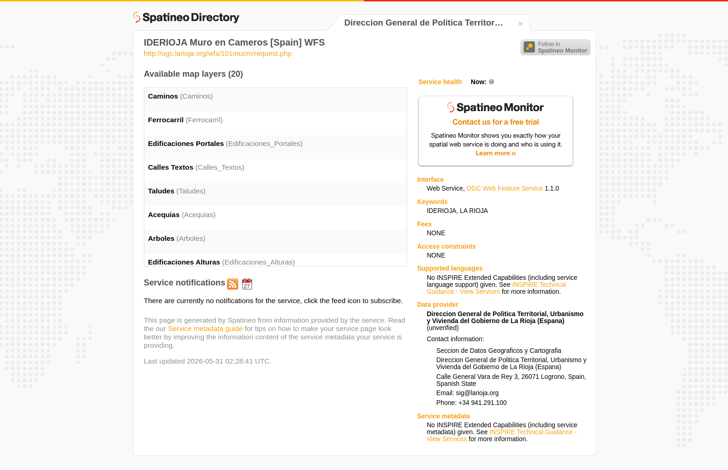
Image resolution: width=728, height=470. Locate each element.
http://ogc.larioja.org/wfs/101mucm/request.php (218, 53)
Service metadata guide (205, 328)
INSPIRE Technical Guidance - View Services (496, 288)
